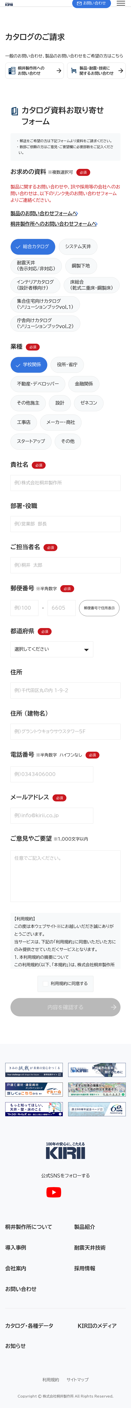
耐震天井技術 (90, 1247)
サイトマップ (78, 1380)
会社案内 (15, 1268)
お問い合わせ (21, 1289)
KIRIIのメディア (97, 1325)
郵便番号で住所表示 (99, 608)
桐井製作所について (28, 1226)
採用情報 (84, 1268)
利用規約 (50, 1380)
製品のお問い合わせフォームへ (43, 213)
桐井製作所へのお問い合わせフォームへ (53, 223)
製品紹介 (84, 1226)
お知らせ (15, 1346)
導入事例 (15, 1247)
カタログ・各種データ (29, 1325)
